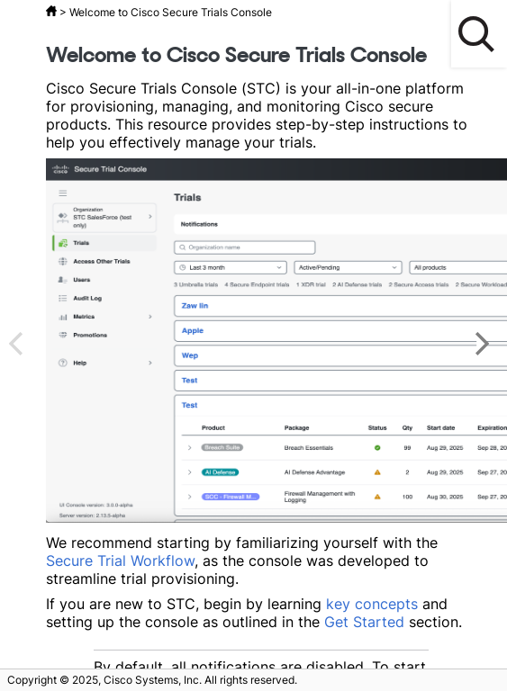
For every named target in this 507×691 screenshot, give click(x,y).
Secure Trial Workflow (120, 561)
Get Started (364, 622)
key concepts (372, 604)
